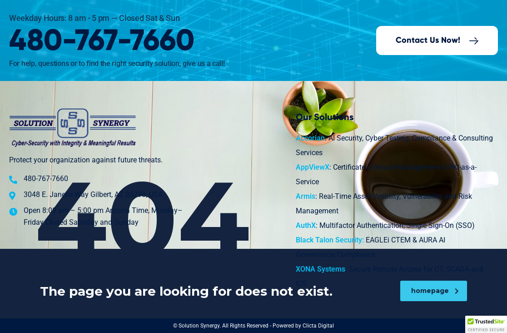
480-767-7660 (101, 41)
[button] (486, 324)
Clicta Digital (318, 326)
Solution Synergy (199, 326)
